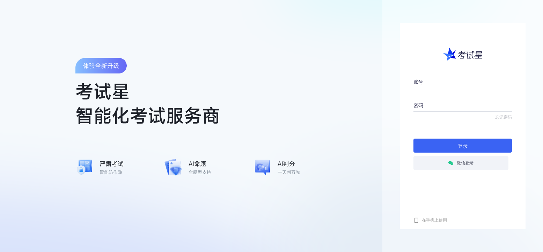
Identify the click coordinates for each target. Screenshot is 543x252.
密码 (418, 105)
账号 (418, 82)
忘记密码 (503, 117)
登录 (463, 146)
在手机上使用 (434, 220)
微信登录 (461, 163)
